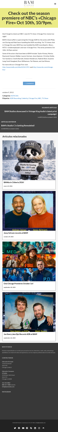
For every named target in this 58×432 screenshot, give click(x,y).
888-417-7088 (6, 384)
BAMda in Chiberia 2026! (14, 182)
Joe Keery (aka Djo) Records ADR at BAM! (20, 334)
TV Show (45, 98)
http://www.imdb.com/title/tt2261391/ (16, 67)
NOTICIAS (14, 96)
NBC (39, 98)
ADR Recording (15, 98)
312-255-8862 (6, 383)
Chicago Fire (32, 98)
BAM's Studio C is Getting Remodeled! (18, 125)
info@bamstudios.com (8, 386)
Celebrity (24, 98)
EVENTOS (5, 128)
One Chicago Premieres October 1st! (18, 283)
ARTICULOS (42, 117)
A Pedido (4, 373)
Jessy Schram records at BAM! (16, 233)
